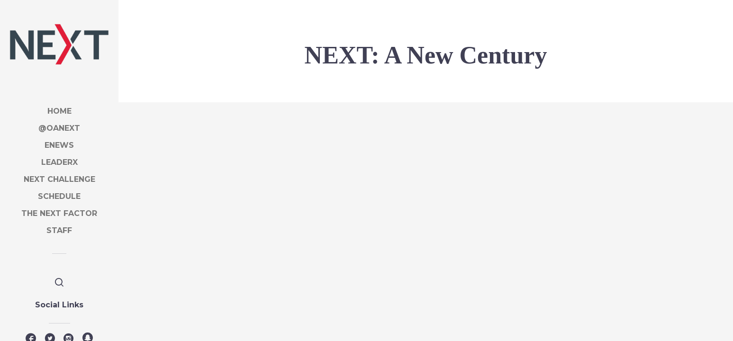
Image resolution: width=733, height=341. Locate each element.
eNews (59, 145)
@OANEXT (59, 128)
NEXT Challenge (59, 179)
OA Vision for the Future (609, 240)
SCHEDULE (59, 196)
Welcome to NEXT (184, 200)
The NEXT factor (59, 213)
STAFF (59, 230)
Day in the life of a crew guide (418, 240)
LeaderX (59, 162)
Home (59, 111)
